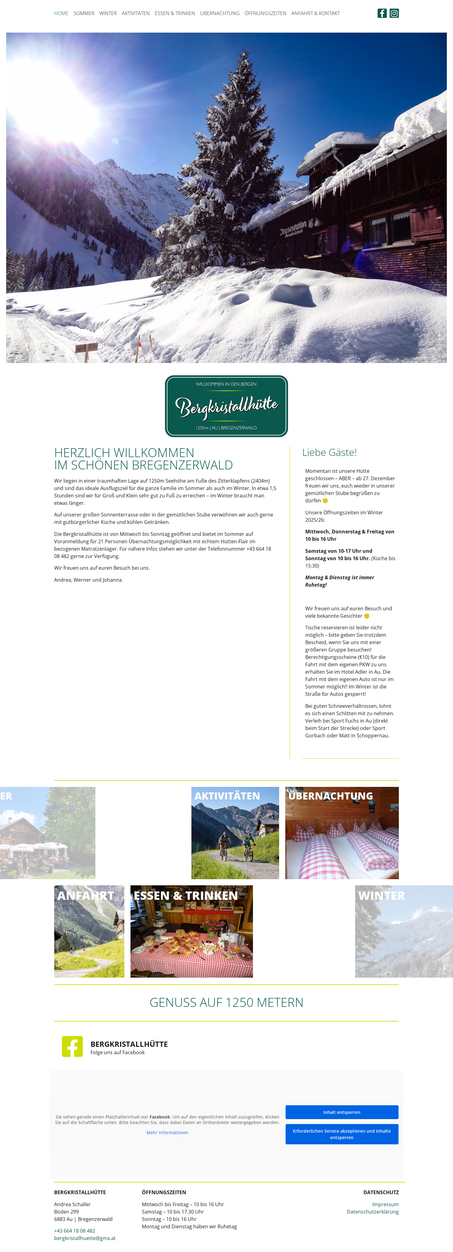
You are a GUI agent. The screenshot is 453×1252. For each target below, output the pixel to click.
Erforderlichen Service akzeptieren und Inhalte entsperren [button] (342, 1134)
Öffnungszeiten (266, 13)
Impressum (385, 1204)
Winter (108, 13)
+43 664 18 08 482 (74, 1230)
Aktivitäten (136, 13)
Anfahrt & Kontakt (315, 13)
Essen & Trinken (175, 13)
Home (61, 13)
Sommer (84, 13)
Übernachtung (220, 13)
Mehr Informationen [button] (167, 1132)
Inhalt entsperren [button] (341, 1112)
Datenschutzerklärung (373, 1211)
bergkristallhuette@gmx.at (85, 1237)
